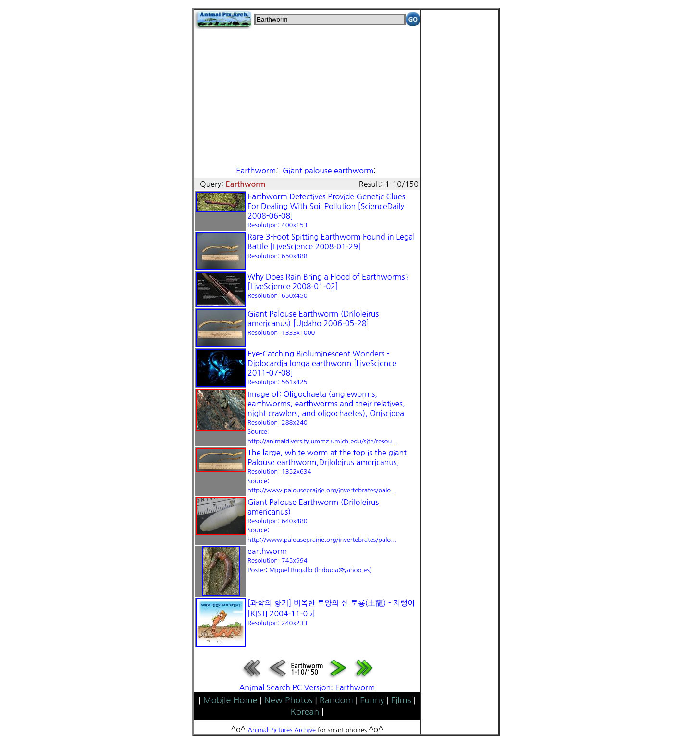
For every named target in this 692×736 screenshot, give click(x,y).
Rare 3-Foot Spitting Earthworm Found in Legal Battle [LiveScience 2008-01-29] (331, 246)
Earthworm (256, 170)
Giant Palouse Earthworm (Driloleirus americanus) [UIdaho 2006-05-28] (313, 323)
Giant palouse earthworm (328, 170)
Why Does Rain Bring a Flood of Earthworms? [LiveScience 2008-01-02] (328, 286)
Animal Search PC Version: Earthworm (307, 687)
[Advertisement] (307, 96)
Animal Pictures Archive (282, 730)
